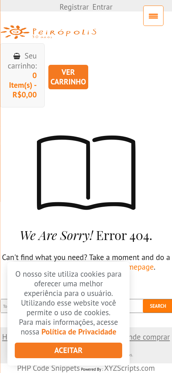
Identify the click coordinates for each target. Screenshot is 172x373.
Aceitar (68, 350)
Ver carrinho (68, 77)
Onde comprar (146, 337)
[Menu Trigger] (153, 16)
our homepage (130, 267)
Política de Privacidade (78, 332)
